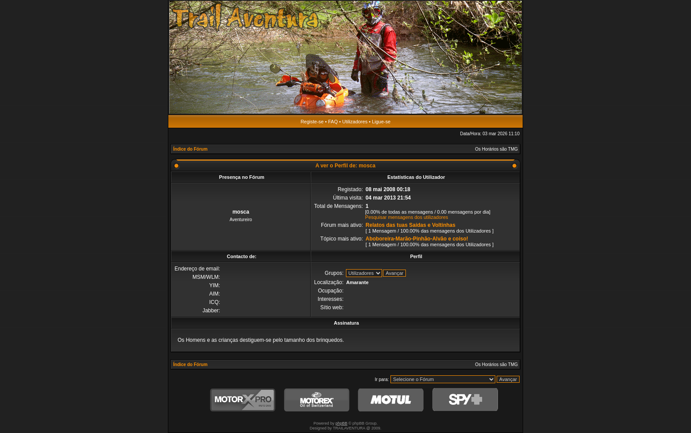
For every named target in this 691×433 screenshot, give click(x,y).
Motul (391, 400)
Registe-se (312, 121)
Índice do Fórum (190, 149)
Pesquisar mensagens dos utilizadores (406, 217)
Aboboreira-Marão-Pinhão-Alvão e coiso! (417, 239)
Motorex (317, 400)
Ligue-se (381, 121)
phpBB (341, 423)
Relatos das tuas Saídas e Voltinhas (411, 225)
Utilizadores (354, 121)
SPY (465, 400)
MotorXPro (243, 400)
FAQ (333, 121)
